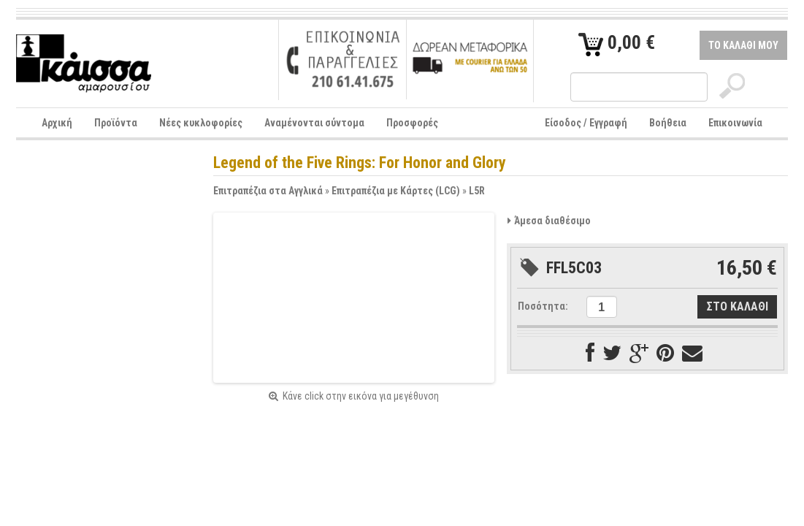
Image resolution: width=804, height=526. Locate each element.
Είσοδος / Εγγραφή (586, 123)
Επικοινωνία (735, 123)
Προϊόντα (115, 123)
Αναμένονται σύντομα (314, 123)
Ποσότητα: (543, 306)
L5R (477, 191)
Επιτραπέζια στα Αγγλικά (268, 191)
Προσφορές (412, 123)
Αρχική (57, 123)
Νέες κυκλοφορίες (200, 123)
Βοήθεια (667, 123)
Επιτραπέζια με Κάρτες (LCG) (396, 191)
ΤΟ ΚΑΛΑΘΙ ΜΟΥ (743, 45)
